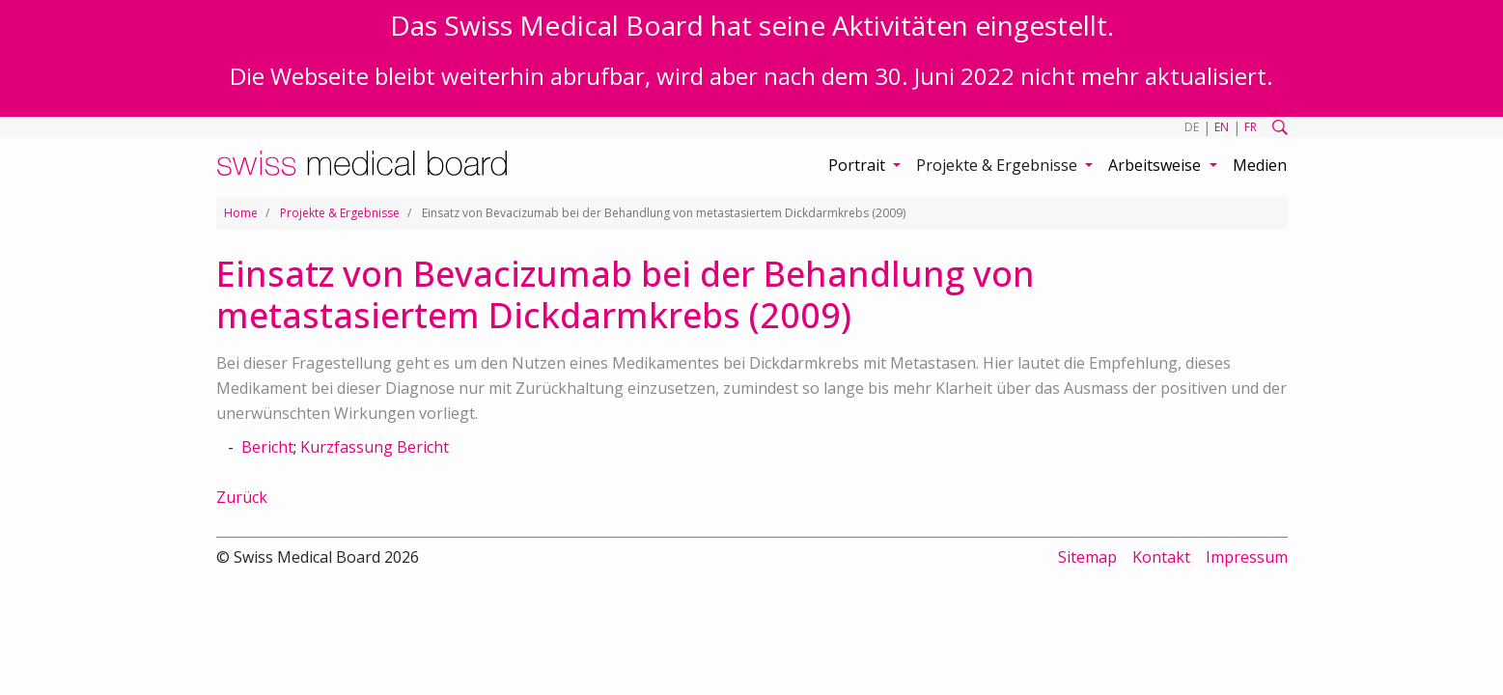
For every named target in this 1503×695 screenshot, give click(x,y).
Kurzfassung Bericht (374, 447)
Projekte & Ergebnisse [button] (998, 165)
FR (1250, 127)
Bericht (267, 447)
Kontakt (1161, 557)
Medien (1260, 165)
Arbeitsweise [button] (1156, 165)
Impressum (1247, 557)
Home (241, 213)
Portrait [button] (858, 165)
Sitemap (1087, 557)
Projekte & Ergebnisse (340, 213)
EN (1221, 127)
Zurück (241, 497)
